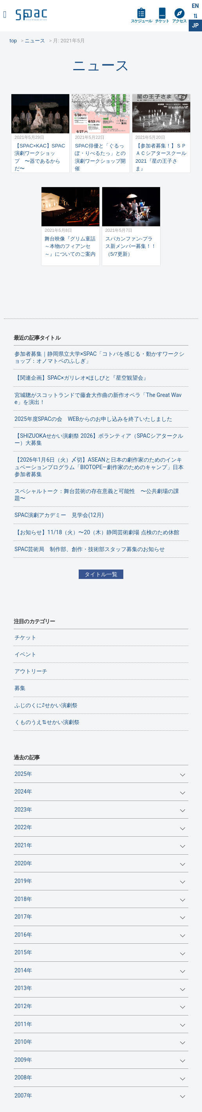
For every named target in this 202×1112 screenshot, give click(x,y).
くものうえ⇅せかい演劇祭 (46, 722)
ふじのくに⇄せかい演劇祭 (46, 705)
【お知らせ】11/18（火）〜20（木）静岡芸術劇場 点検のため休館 (96, 532)
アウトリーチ (30, 671)
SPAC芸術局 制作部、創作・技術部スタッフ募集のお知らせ (89, 549)
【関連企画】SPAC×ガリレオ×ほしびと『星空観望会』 (81, 378)
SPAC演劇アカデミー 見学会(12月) (59, 515)
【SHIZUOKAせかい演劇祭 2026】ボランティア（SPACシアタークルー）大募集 (98, 439)
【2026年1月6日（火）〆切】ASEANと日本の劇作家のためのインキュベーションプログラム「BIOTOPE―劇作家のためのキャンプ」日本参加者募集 (99, 467)
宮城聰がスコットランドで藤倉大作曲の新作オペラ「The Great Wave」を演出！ (98, 398)
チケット (162, 21)
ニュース (101, 65)
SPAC (31, 14)
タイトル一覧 (101, 574)
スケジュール (141, 21)
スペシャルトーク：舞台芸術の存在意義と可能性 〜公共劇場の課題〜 (96, 494)
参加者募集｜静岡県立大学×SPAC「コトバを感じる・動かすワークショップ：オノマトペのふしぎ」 (99, 357)
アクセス (179, 21)
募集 (19, 688)
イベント (25, 654)
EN (195, 6)
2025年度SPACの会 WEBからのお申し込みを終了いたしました (93, 419)
